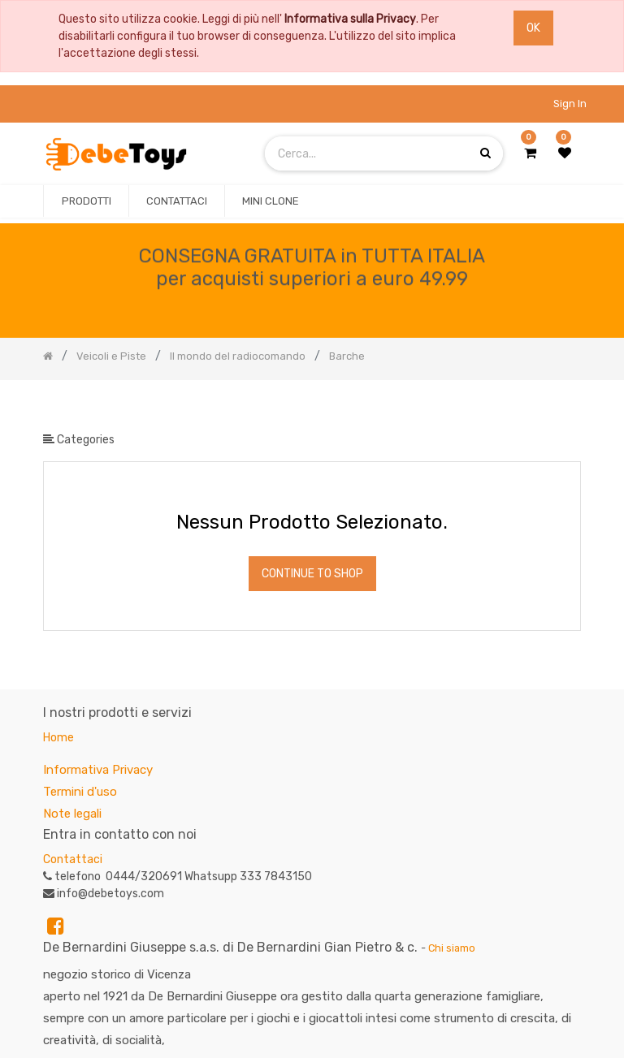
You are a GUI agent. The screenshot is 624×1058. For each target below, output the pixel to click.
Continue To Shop (312, 574)
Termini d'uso (80, 791)
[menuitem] (85, 201)
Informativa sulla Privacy (350, 19)
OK (533, 28)
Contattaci (72, 859)
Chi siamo (451, 948)
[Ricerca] (568, 406)
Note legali (72, 813)
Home (58, 738)
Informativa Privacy (98, 769)
